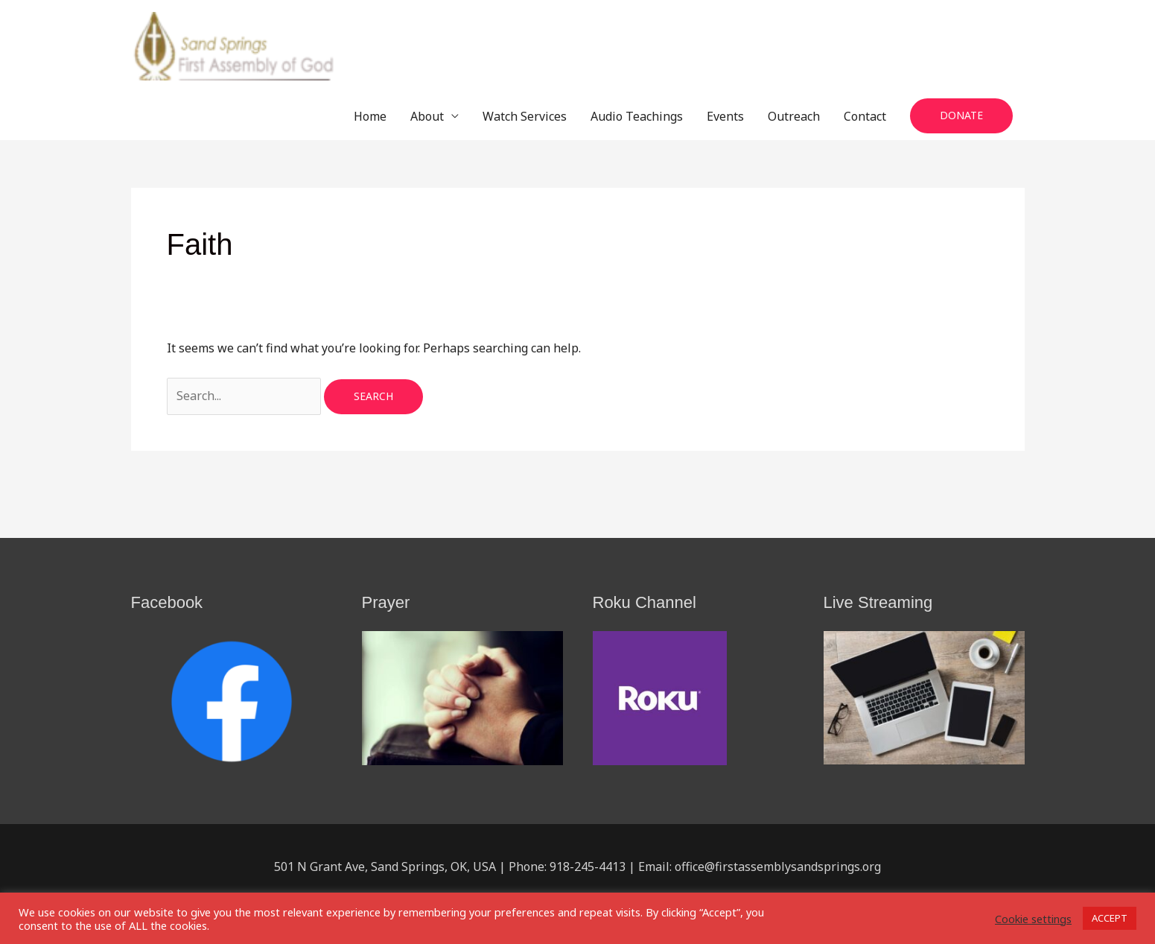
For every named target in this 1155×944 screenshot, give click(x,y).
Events (725, 116)
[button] (961, 115)
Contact (865, 116)
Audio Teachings (637, 116)
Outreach (794, 116)
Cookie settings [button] (1033, 918)
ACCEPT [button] (1109, 918)
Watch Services (525, 116)
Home (370, 116)
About (427, 116)
